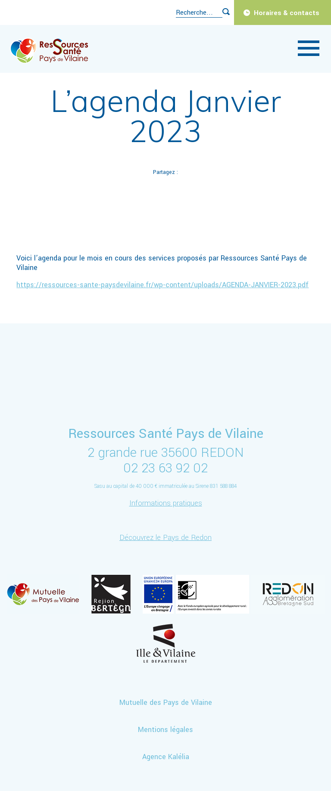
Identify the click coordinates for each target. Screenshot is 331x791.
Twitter (145, 193)
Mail (185, 193)
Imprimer (226, 193)
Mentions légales (165, 730)
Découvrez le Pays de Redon (165, 537)
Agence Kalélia (165, 757)
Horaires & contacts (286, 13)
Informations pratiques (165, 503)
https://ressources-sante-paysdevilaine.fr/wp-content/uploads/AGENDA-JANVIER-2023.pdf (162, 285)
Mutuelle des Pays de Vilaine (165, 702)
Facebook (104, 193)
